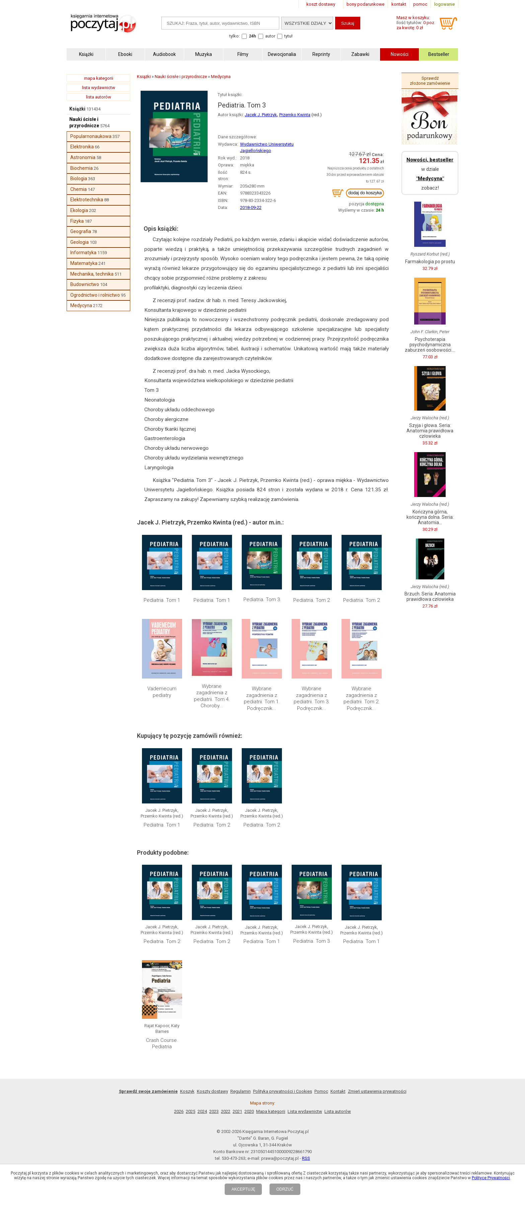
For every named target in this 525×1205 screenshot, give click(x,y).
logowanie (444, 4)
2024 (202, 1111)
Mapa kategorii (270, 1111)
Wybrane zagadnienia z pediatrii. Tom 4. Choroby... (212, 696)
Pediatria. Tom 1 (162, 600)
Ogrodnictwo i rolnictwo (95, 295)
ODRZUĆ (284, 1189)
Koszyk (187, 1091)
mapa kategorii (98, 78)
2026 (178, 1111)
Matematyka (83, 263)
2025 (190, 1111)
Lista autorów (337, 1111)
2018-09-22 (250, 207)
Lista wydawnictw (305, 1111)
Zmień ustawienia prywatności (377, 1091)
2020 (249, 1111)
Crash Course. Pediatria (162, 1043)
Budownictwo (84, 284)
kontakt (398, 4)
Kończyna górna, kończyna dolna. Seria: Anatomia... (430, 517)
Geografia (80, 231)
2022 (225, 1111)
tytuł (288, 36)
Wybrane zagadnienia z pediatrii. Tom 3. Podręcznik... (312, 698)
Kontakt (338, 1091)
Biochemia (81, 168)
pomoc (420, 4)
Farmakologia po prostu (430, 261)
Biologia (78, 178)
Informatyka (83, 252)
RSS (306, 1158)
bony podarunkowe (365, 4)
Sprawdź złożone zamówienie (430, 81)
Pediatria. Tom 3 (261, 599)
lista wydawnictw (98, 87)
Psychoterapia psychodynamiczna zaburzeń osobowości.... (430, 345)
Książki (77, 109)
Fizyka (77, 221)
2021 (237, 1111)
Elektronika (82, 146)
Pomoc (321, 1091)
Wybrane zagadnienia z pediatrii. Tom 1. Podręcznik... (262, 698)
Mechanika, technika (92, 274)
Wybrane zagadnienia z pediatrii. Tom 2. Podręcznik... (362, 698)
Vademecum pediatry (161, 692)
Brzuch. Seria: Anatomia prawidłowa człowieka (430, 596)
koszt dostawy (320, 4)
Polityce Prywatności (491, 1178)
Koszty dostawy (212, 1091)
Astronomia (82, 157)
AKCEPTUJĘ (243, 1189)
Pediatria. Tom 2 (311, 600)
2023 (214, 1111)
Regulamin (240, 1091)
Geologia (79, 242)
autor (270, 36)
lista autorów (98, 96)
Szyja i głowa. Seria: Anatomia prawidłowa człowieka (429, 431)
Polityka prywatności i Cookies (282, 1091)
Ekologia (79, 210)
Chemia (78, 189)
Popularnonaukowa (90, 136)
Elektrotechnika (86, 199)
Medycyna (81, 305)
